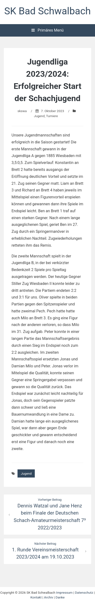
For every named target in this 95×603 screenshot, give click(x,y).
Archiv (48, 597)
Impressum (64, 592)
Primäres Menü (47, 30)
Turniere (52, 116)
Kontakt (36, 597)
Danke (60, 597)
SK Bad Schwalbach (47, 11)
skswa (22, 111)
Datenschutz (84, 592)
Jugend (39, 116)
